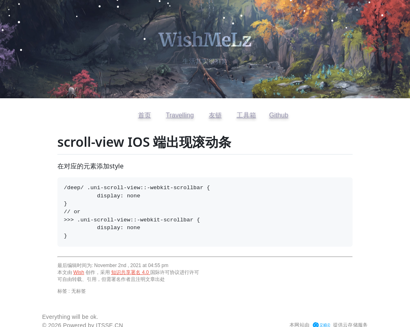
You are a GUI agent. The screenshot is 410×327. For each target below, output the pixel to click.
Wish (78, 272)
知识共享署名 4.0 (130, 272)
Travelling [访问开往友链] (180, 115)
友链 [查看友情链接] (215, 115)
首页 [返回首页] (144, 115)
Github (278, 115)
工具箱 (246, 115)
